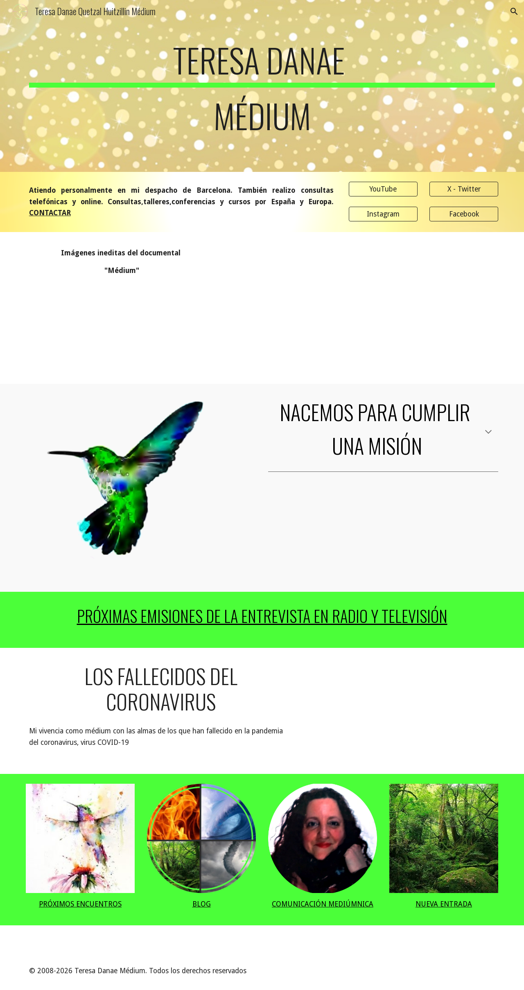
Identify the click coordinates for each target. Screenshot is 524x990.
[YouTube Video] (302, 308)
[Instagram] (383, 214)
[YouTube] (383, 189)
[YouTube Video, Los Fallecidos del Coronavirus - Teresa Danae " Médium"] (403, 711)
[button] (514, 11)
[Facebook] (464, 214)
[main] (262, 91)
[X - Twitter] (464, 189)
